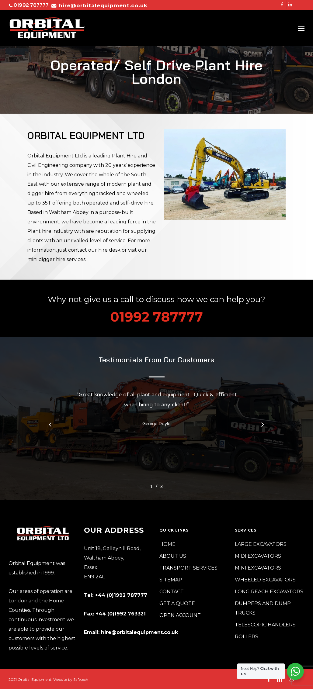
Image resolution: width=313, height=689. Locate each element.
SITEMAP (170, 580)
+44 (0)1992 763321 (121, 614)
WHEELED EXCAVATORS (265, 580)
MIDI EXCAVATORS (258, 556)
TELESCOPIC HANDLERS (265, 625)
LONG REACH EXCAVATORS (269, 591)
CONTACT (171, 591)
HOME (167, 544)
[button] (301, 28)
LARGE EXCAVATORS (261, 544)
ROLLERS (246, 636)
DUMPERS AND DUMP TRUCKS (263, 608)
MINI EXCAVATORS (258, 568)
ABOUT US (172, 556)
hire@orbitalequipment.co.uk (139, 632)
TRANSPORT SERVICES (188, 568)
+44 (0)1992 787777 (121, 595)
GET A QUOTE (177, 603)
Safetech (80, 679)
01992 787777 (29, 5)
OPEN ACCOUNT (180, 615)
